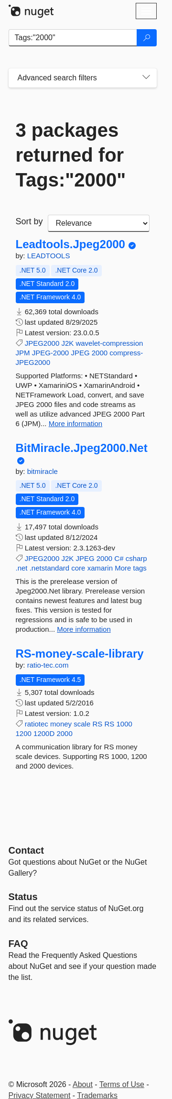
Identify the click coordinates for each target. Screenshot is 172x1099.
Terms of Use (121, 1084)
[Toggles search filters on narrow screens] (146, 78)
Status (23, 896)
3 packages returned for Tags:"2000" (71, 155)
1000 (124, 724)
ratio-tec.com (48, 665)
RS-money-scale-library (80, 653)
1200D (43, 733)
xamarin (100, 568)
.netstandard (49, 568)
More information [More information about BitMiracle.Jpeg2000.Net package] (84, 629)
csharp (136, 558)
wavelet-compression (109, 343)
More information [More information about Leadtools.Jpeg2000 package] (76, 423)
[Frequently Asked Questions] (18, 943)
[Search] (147, 37)
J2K (67, 343)
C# (118, 558)
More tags (131, 568)
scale (82, 724)
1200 (24, 733)
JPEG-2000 (50, 353)
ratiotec (36, 724)
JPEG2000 (42, 343)
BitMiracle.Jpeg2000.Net (82, 448)
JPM (23, 353)
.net (22, 568)
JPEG (80, 353)
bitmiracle (42, 471)
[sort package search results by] (99, 223)
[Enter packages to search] (73, 37)
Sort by (29, 221)
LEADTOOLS (48, 256)
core (78, 568)
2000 (100, 353)
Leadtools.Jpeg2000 (70, 244)
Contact (26, 850)
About (83, 1084)
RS (97, 724)
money (61, 724)
